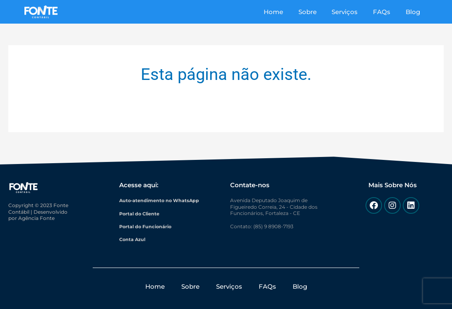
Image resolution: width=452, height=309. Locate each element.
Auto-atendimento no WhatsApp (161, 200)
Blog (414, 12)
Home (286, 12)
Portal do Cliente (141, 213)
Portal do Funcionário (147, 226)
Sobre (317, 12)
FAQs (385, 12)
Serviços (352, 12)
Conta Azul (133, 239)
